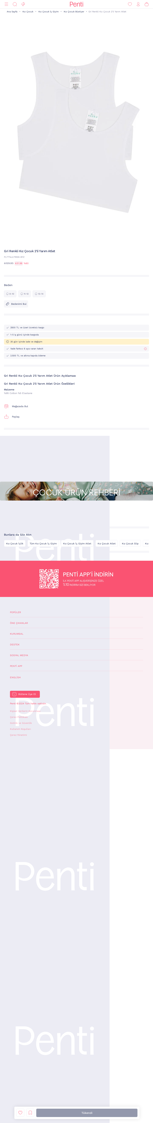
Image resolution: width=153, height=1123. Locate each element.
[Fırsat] (23, 4)
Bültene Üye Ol (27, 694)
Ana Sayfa (12, 11)
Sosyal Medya (19, 655)
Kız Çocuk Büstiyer (74, 11)
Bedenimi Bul (16, 304)
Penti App (16, 666)
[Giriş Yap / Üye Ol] (138, 4)
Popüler (15, 612)
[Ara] (14, 4)
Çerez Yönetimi (18, 735)
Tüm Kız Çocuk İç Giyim (43, 543)
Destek (15, 644)
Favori (20, 1113)
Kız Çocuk (28, 11)
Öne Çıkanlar (19, 623)
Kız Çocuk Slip (130, 543)
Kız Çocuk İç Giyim (48, 11)
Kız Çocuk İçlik (14, 543)
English (15, 677)
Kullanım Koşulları (20, 729)
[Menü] (6, 4)
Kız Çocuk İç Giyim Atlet (77, 543)
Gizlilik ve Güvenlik (21, 723)
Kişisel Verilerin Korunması (25, 711)
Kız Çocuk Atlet (107, 543)
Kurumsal (16, 633)
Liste (30, 1113)
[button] (75, 241)
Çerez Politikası (19, 717)
